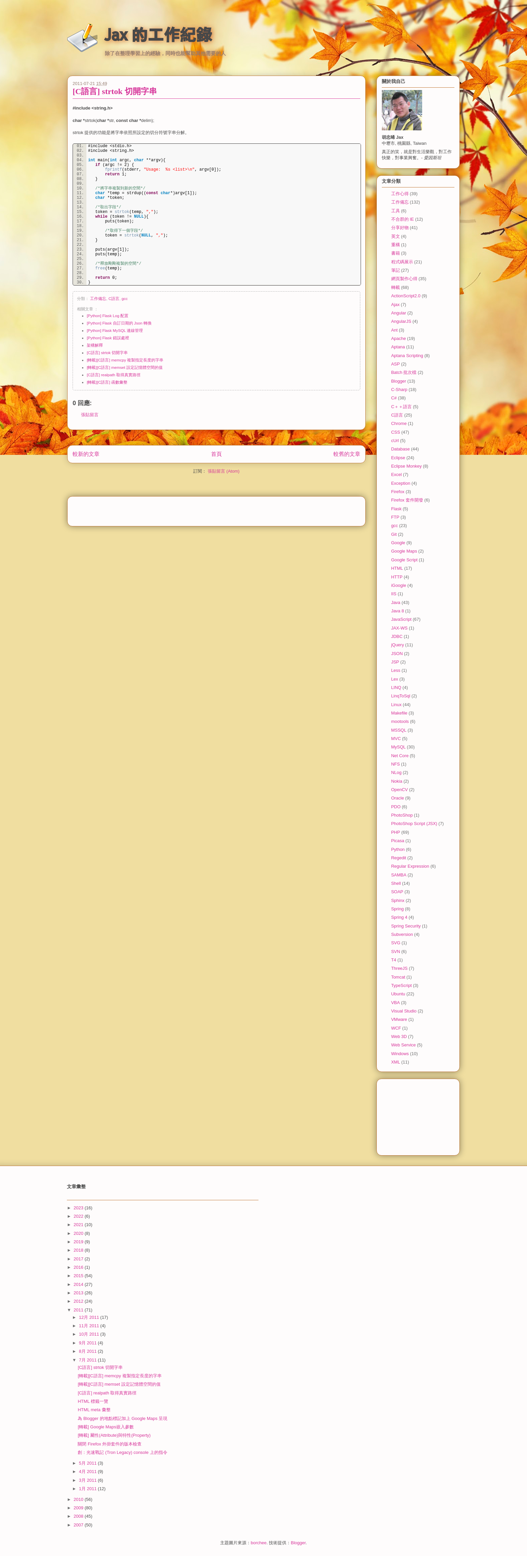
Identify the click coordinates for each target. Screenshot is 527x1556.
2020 (79, 1233)
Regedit (398, 857)
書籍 (395, 253)
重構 (395, 244)
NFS (395, 764)
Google (398, 542)
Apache (398, 338)
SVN (395, 951)
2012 (79, 1301)
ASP (395, 363)
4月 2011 (88, 1471)
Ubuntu (398, 993)
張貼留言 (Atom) (224, 477)
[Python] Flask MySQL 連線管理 (115, 330)
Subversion (402, 934)
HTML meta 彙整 (94, 1409)
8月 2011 (88, 1351)
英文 (395, 236)
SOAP (397, 891)
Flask (396, 508)
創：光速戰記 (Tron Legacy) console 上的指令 (122, 1452)
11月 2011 (89, 1325)
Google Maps (404, 551)
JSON (397, 653)
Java (395, 602)
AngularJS (401, 321)
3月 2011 (88, 1480)
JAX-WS (399, 628)
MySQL (398, 746)
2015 (79, 1275)
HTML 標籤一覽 (93, 1401)
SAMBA (399, 874)
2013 (79, 1292)
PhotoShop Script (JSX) (414, 823)
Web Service (403, 1044)
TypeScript (401, 985)
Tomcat (398, 977)
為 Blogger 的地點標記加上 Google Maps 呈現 (122, 1418)
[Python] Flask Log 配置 (107, 315)
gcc (125, 298)
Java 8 (397, 610)
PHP (395, 832)
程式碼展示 (402, 261)
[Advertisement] (216, 515)
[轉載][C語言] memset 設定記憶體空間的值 (125, 367)
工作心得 (400, 193)
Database (400, 448)
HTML (397, 568)
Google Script (404, 559)
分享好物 (400, 227)
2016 (79, 1267)
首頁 (216, 460)
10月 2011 (89, 1334)
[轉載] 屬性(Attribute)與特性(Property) (114, 1435)
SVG (395, 942)
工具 (395, 210)
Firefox (398, 491)
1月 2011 (88, 1488)
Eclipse (398, 457)
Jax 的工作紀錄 (158, 35)
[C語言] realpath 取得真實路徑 (113, 375)
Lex (394, 679)
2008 (79, 1516)
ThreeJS (399, 968)
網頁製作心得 (404, 278)
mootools (400, 721)
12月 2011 (89, 1317)
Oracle (397, 798)
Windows (400, 1053)
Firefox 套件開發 (407, 500)
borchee (259, 1542)
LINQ (396, 687)
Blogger (398, 381)
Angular (398, 312)
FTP (395, 517)
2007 (79, 1524)
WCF (396, 1028)
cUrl (395, 440)
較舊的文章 (346, 460)
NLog (396, 772)
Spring (397, 908)
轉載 (395, 287)
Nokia (396, 781)
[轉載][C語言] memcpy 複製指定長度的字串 (125, 360)
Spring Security (406, 925)
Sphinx (398, 900)
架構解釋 (95, 345)
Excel (396, 474)
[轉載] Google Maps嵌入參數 (105, 1426)
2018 (79, 1250)
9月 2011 (88, 1342)
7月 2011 (88, 1360)
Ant (394, 330)
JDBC (397, 636)
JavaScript (401, 619)
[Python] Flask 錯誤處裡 (108, 338)
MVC (396, 738)
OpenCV (399, 789)
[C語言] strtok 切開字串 (115, 91)
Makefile (399, 713)
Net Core (400, 755)
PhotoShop (402, 815)
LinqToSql (400, 695)
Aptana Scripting (407, 355)
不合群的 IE (402, 219)
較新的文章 (86, 460)
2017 (79, 1258)
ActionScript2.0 (405, 295)
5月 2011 (88, 1463)
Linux (396, 704)
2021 (79, 1224)
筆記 (395, 270)
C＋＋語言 (401, 406)
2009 (79, 1507)
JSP (395, 661)
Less (395, 670)
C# (394, 397)
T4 (393, 959)
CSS (395, 432)
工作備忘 (98, 298)
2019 (79, 1241)
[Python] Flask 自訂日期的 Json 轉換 (119, 323)
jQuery (397, 644)
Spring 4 (399, 917)
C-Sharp (399, 389)
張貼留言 (89, 421)
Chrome (399, 423)
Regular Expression (410, 866)
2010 (79, 1499)
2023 (79, 1207)
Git (394, 534)
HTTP (397, 576)
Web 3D (399, 1036)
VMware (399, 1019)
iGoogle (398, 585)
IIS (394, 593)
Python (398, 849)
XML (395, 1062)
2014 (79, 1284)
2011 (79, 1309)
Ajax (395, 304)
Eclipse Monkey (406, 466)
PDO (396, 806)
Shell (396, 883)
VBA (395, 1002)
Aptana (398, 346)
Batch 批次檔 (404, 372)
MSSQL (399, 730)
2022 (79, 1216)
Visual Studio (404, 1010)
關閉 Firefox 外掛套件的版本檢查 (109, 1443)
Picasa (397, 840)
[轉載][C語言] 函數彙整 (107, 382)
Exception (400, 483)
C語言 (114, 298)
